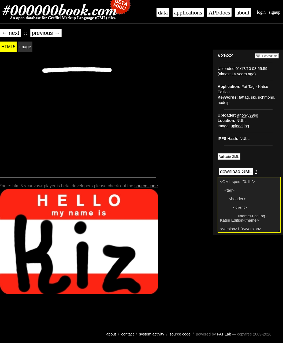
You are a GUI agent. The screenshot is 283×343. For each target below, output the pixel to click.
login (261, 12)
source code (146, 186)
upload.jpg (240, 126)
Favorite (269, 56)
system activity (151, 334)
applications (188, 12)
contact (127, 334)
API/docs (219, 12)
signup (274, 12)
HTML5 (8, 46)
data (163, 12)
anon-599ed (247, 115)
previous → (46, 33)
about (242, 12)
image (25, 46)
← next (10, 33)
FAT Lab (224, 334)
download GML (236, 171)
